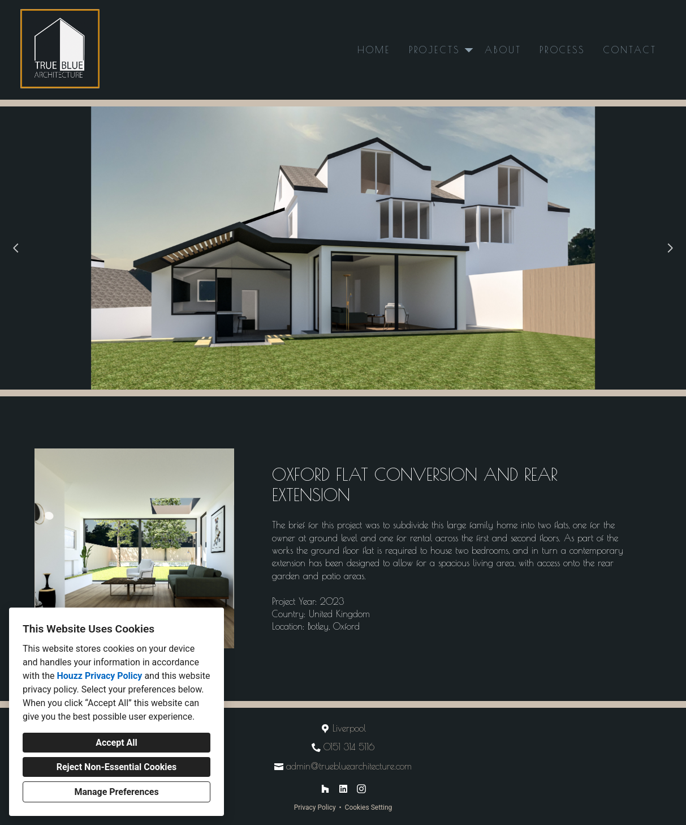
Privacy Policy (315, 807)
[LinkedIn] (343, 788)
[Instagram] (361, 788)
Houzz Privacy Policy (99, 675)
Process (562, 50)
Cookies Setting (368, 807)
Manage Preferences (116, 791)
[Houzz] (325, 788)
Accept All (116, 742)
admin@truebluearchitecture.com (349, 766)
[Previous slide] (16, 248)
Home (374, 50)
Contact (630, 50)
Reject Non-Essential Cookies (117, 767)
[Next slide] (670, 248)
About (503, 50)
